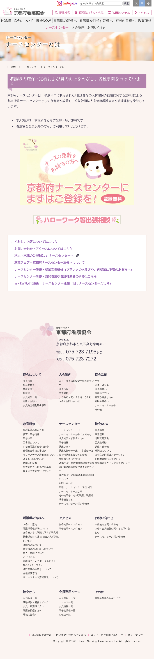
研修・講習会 (102, 385)
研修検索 (27, 438)
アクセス (65, 518)
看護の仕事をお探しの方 (108, 598)
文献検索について (32, 545)
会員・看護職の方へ (33, 606)
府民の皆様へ (102, 401)
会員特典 (63, 389)
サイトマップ (135, 635)
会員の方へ (101, 389)
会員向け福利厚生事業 (34, 405)
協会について (32, 374)
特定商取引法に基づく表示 (71, 635)
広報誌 (26, 393)
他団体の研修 (30, 463)
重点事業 (99, 430)
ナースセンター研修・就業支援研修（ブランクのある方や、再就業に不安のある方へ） (74, 269)
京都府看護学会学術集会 (37, 446)
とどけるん (29, 557)
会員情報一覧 (66, 606)
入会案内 (65, 374)
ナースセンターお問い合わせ (74, 504)
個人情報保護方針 (41, 635)
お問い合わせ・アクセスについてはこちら (43, 248)
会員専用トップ (67, 598)
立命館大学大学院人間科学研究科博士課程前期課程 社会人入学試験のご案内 (41, 536)
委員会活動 (101, 442)
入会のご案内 (30, 524)
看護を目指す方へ (104, 397)
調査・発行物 (102, 446)
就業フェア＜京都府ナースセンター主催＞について (49, 262)
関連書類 (63, 393)
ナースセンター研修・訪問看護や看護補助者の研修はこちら (55, 276)
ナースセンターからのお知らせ (75, 434)
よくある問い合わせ (33, 459)
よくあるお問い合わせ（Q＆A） (76, 397)
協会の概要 (29, 385)
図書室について (31, 442)
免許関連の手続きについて (37, 569)
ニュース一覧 (66, 602)
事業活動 (99, 434)
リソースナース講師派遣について (40, 455)
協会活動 (101, 374)
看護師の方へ (102, 393)
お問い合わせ (66, 483)
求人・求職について (33, 553)
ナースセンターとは (69, 430)
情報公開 (27, 389)
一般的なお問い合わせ (106, 524)
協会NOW (101, 424)
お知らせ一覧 (30, 598)
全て (97, 381)
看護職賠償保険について (36, 528)
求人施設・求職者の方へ (72, 438)
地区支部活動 (102, 438)
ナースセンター (69, 424)
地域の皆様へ (30, 614)
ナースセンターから (105, 405)
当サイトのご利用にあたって (107, 635)
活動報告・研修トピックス (37, 602)
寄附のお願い (30, 401)
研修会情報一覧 (67, 610)
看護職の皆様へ (33, 518)
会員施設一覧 (30, 397)
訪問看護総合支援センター (109, 459)
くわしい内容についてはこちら (35, 241)
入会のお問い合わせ (69, 401)
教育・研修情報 (31, 434)
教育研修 (29, 424)
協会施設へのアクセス (70, 524)
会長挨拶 (27, 381)
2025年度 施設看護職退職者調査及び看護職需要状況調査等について (76, 467)
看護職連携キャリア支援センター (112, 463)
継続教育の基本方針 (33, 430)
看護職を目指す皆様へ (70, 459)
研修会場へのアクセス (70, 528)
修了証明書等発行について (37, 471)
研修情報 (63, 442)
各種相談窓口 (30, 573)
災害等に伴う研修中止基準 (37, 467)
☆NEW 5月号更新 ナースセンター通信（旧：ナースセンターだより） (63, 283)
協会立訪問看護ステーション (110, 455)
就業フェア (66, 446)
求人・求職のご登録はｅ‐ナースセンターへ (43, 255)
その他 (98, 409)
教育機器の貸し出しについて (38, 549)
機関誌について (103, 450)
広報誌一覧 (65, 614)
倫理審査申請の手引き (34, 450)
